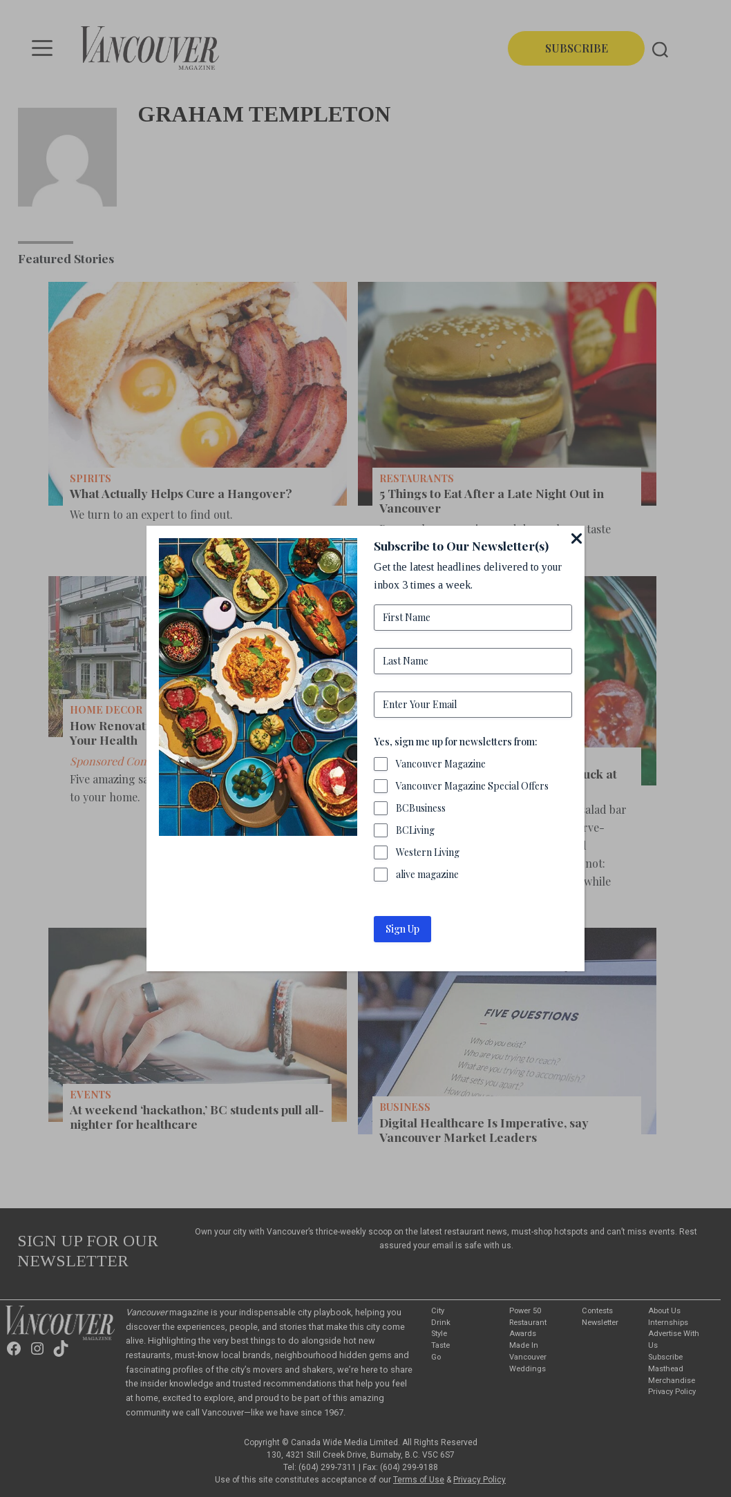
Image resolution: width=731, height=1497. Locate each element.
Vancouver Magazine (441, 763)
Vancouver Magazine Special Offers (472, 785)
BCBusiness (421, 807)
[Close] (576, 538)
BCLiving (415, 830)
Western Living (427, 852)
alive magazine (427, 874)
